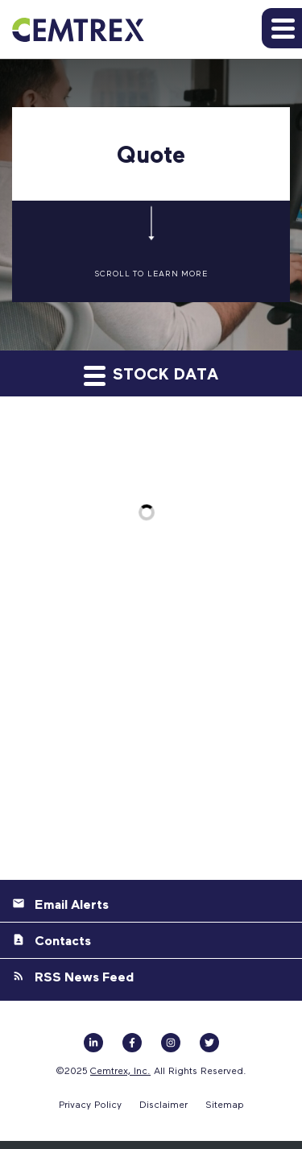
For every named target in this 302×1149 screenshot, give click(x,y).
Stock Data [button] (151, 374)
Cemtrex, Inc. (120, 1070)
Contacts (63, 940)
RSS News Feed (84, 977)
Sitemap (224, 1104)
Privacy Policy (90, 1104)
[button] (282, 28)
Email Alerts (72, 904)
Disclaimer (163, 1104)
